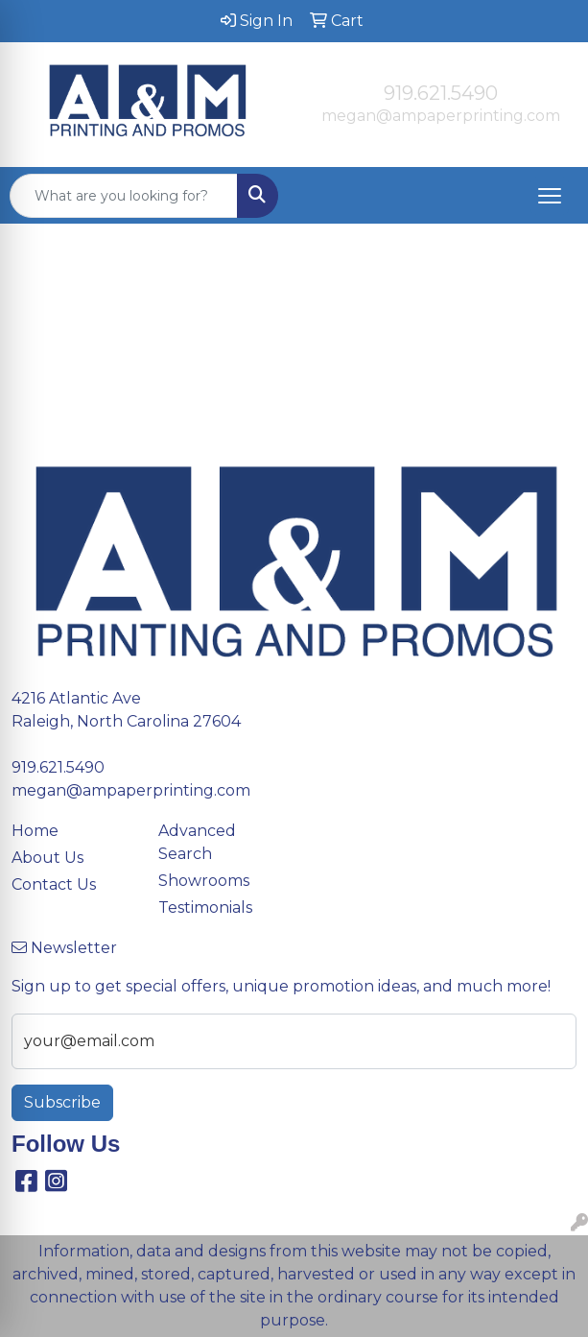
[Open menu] (549, 196)
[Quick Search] (124, 196)
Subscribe (62, 1102)
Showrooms (203, 880)
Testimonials (205, 907)
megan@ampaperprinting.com (440, 116)
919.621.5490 (441, 93)
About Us (47, 857)
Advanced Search (197, 842)
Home (35, 831)
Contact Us (54, 884)
